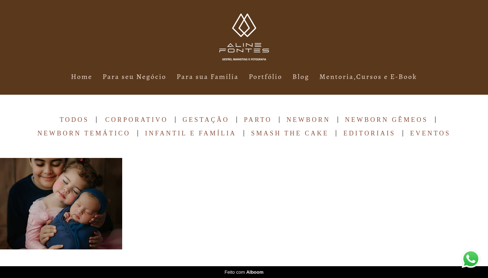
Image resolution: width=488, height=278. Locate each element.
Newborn (308, 119)
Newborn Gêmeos (386, 119)
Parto (258, 119)
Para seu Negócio (134, 76)
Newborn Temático (84, 133)
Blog (301, 76)
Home (81, 76)
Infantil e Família (190, 133)
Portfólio (265, 76)
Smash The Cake (290, 133)
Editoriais (369, 133)
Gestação (206, 119)
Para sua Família (207, 76)
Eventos (430, 133)
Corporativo (136, 119)
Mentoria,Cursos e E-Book (368, 76)
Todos (74, 119)
